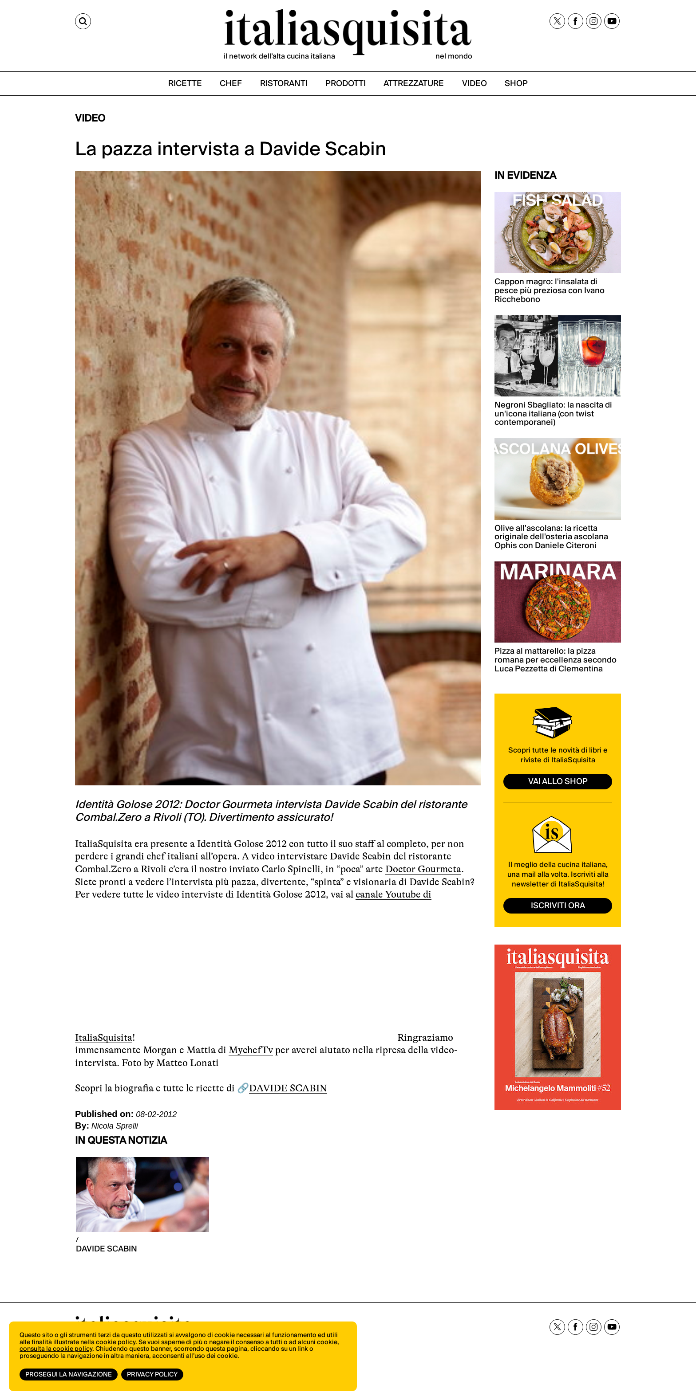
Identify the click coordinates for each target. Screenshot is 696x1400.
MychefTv (251, 1049)
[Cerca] (83, 21)
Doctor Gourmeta (423, 869)
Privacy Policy (152, 1374)
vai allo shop (558, 781)
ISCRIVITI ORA (558, 906)
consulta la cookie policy (56, 1349)
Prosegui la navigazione (68, 1374)
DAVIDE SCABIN (288, 1088)
